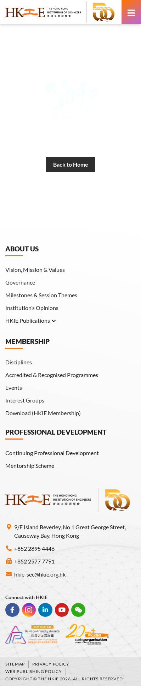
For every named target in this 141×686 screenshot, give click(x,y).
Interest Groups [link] (24, 400)
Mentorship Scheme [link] (29, 465)
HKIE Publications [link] (30, 320)
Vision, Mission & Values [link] (35, 269)
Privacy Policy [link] (50, 664)
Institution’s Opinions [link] (31, 307)
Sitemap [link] (15, 664)
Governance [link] (20, 282)
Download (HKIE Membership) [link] (43, 413)
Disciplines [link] (18, 362)
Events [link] (13, 387)
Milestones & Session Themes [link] (41, 295)
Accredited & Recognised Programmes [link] (51, 374)
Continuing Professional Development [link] (52, 452)
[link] (60, 12)
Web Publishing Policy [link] (33, 671)
